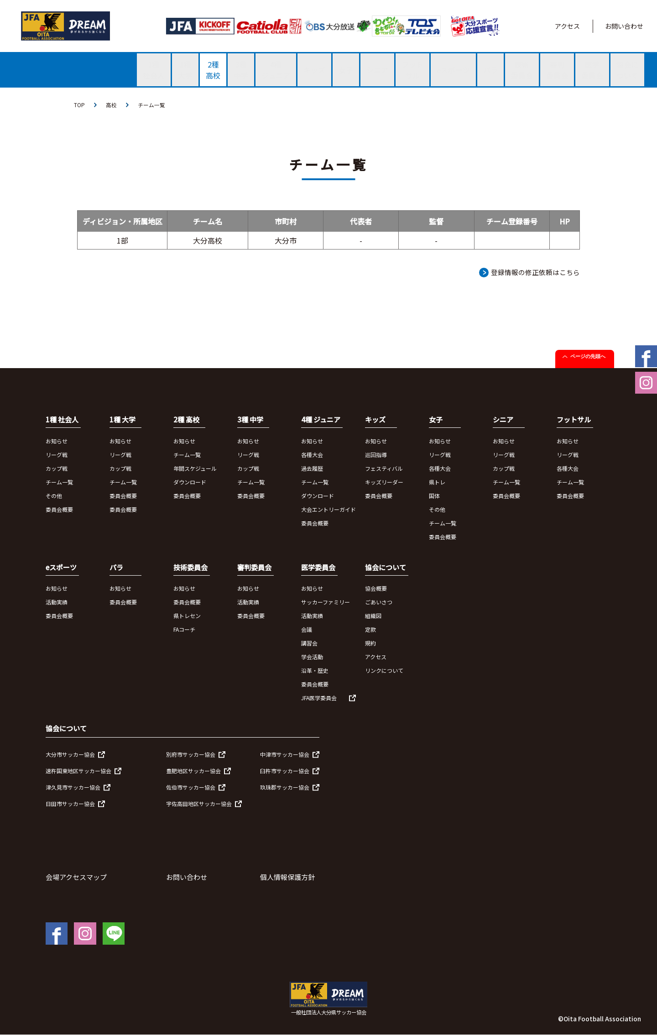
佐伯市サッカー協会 (190, 787)
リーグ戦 (57, 454)
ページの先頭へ (587, 356)
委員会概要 (59, 509)
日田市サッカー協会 (70, 803)
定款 (370, 630)
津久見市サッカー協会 (73, 787)
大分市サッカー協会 (70, 754)
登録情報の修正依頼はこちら (535, 272)
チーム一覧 (151, 105)
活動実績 (57, 602)
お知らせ (57, 441)
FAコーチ (184, 630)
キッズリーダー (384, 482)
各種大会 (312, 454)
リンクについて (384, 671)
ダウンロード (189, 482)
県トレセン (187, 616)
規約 (370, 643)
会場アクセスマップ (76, 877)
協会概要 (376, 589)
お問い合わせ (624, 26)
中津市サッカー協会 (284, 754)
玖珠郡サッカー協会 (284, 787)
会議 (306, 630)
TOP (79, 105)
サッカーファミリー (325, 602)
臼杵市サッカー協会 (284, 771)
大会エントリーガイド (328, 509)
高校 (111, 105)
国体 (434, 495)
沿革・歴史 (314, 671)
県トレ (437, 482)
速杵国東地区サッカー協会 (78, 771)
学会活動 (312, 657)
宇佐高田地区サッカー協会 (199, 803)
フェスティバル (384, 468)
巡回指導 (376, 454)
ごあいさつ (378, 602)
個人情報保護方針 (287, 877)
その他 (54, 495)
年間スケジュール (195, 468)
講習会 (309, 643)
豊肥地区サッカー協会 (193, 771)
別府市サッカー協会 (190, 754)
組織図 (373, 616)
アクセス (567, 26)
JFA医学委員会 (319, 698)
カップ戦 (57, 468)
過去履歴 (312, 468)
